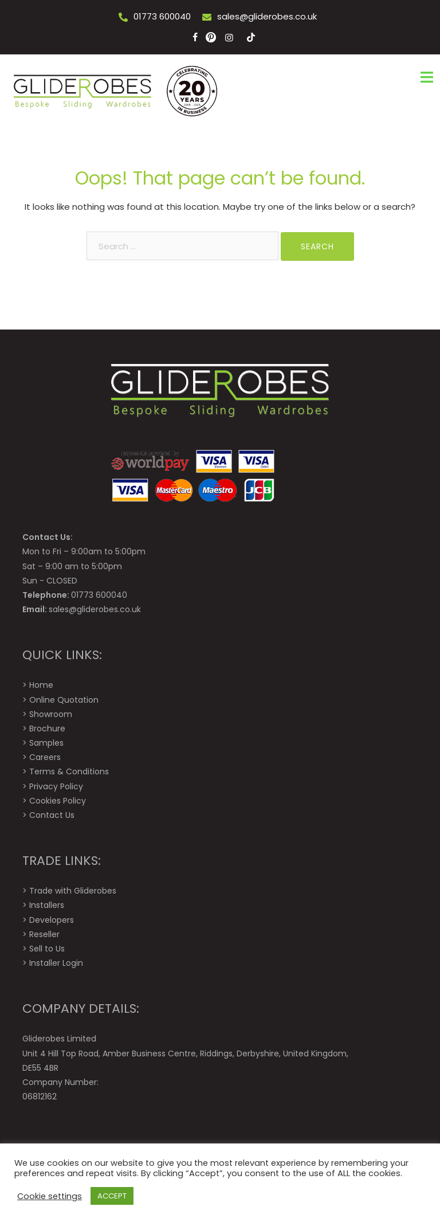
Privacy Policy (56, 786)
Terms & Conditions (69, 771)
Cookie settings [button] (49, 1196)
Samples (46, 743)
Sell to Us (47, 948)
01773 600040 (162, 16)
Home (41, 685)
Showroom (50, 714)
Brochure (47, 728)
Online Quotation (64, 700)
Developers (51, 920)
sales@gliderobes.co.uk (267, 16)
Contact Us (51, 815)
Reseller (44, 934)
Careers (45, 757)
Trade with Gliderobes (72, 890)
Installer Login (56, 963)
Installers (46, 905)
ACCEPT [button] (112, 1195)
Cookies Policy (57, 800)
